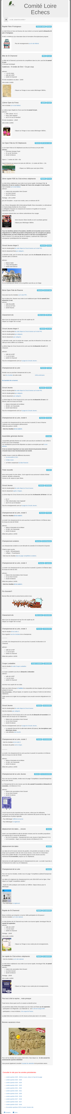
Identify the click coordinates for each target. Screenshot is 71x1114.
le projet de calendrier (28, 1063)
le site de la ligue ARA (38, 1008)
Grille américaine (40, 375)
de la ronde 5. (18, 515)
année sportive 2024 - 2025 (14, 1080)
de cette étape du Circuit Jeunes (24, 488)
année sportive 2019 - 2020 (14, 1093)
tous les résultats (15, 634)
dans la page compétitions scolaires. (26, 556)
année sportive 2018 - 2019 (14, 1096)
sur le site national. (17, 917)
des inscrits (17, 732)
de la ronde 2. (17, 742)
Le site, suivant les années (17, 19)
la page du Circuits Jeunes (29, 360)
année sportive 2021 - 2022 (14, 1088)
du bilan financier (23, 462)
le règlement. (16, 821)
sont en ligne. (18, 745)
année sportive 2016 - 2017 (14, 1101)
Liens (15, 1112)
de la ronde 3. (15, 631)
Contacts (7, 1112)
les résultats (9, 375)
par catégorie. (19, 334)
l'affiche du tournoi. (18, 819)
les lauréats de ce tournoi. (10, 380)
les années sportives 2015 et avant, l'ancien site (19, 1107)
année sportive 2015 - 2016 (14, 1104)
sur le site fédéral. (34, 43)
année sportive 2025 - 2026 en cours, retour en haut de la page (24, 1077)
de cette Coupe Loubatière (18, 666)
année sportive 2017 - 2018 (14, 1099)
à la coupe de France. (27, 1011)
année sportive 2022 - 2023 (14, 1085)
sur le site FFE (22, 295)
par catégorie (20, 251)
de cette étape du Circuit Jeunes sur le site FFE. (28, 248)
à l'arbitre (20, 688)
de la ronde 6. (18, 429)
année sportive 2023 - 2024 (14, 1082)
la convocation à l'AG (12, 457)
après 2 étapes (17, 491)
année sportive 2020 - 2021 (14, 1091)
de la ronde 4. (18, 584)
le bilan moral (9, 460)
